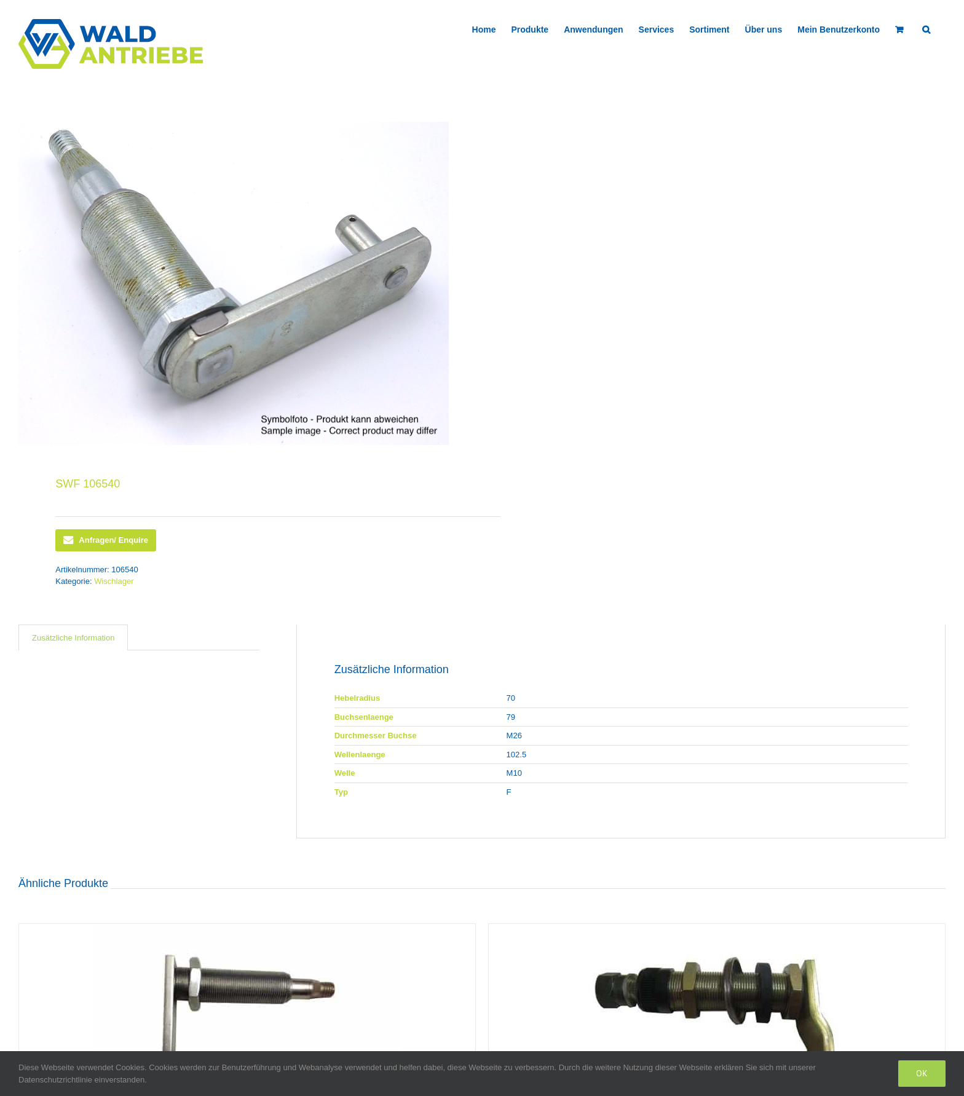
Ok (922, 1073)
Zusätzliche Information (73, 637)
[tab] (73, 638)
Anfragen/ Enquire (105, 540)
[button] (926, 28)
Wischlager (113, 581)
